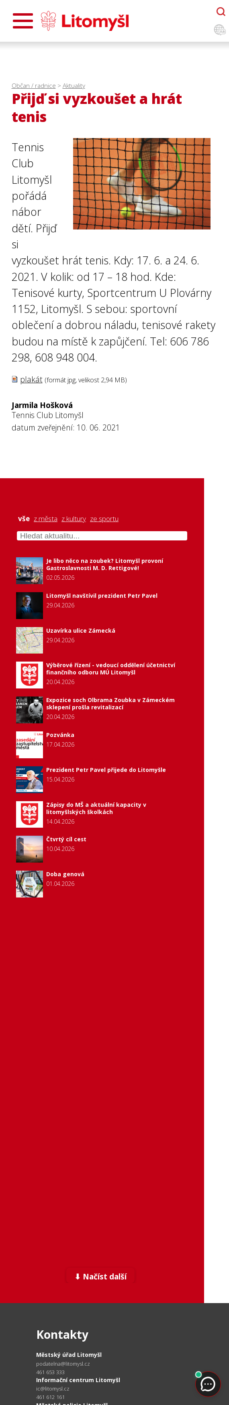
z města (45, 518)
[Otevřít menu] (23, 20)
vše (24, 518)
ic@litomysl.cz (53, 1388)
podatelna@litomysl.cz (63, 1363)
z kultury (73, 518)
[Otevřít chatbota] (221, 11)
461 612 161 (50, 1397)
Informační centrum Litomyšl (78, 1380)
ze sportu (104, 518)
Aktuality (74, 85)
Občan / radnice (34, 85)
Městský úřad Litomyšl (69, 1354)
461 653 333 (50, 1372)
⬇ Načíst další (100, 1276)
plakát (31, 379)
